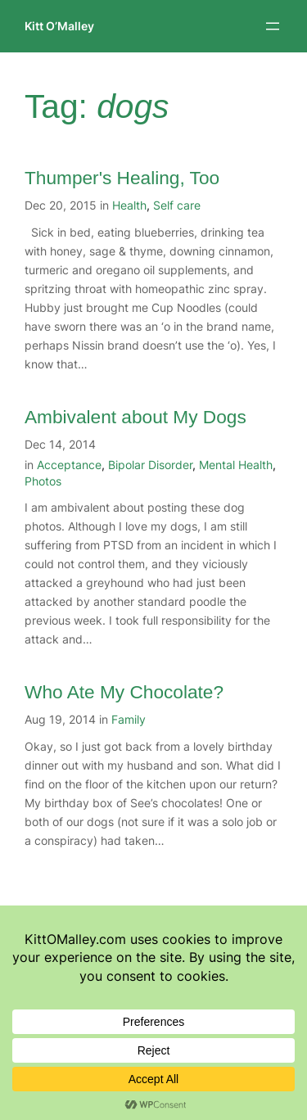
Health (129, 205)
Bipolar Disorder (150, 465)
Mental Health (236, 465)
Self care (177, 205)
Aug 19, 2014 (60, 719)
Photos (43, 481)
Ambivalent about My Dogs (135, 416)
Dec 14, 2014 (60, 444)
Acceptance (69, 465)
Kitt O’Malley (59, 26)
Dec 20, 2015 (61, 205)
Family (128, 719)
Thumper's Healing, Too (122, 177)
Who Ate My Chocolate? (124, 691)
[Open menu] (272, 26)
